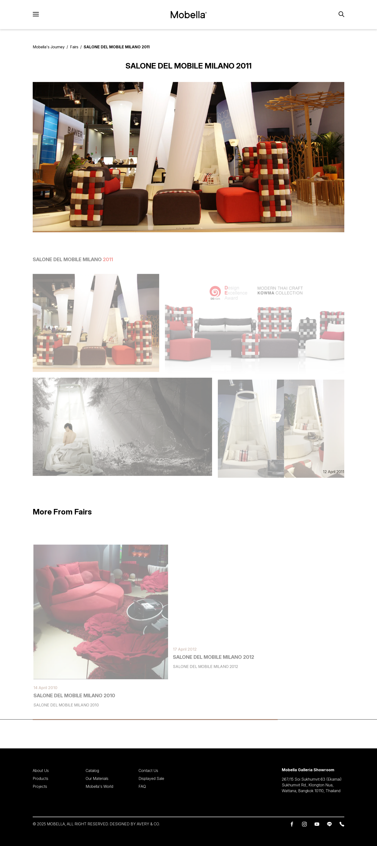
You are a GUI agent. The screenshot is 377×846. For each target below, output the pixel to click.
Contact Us (148, 770)
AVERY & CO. (148, 823)
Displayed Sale (151, 778)
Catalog (92, 770)
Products (40, 778)
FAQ (142, 785)
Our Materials (97, 778)
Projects (40, 785)
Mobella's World (99, 785)
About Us (41, 770)
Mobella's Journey (49, 46)
